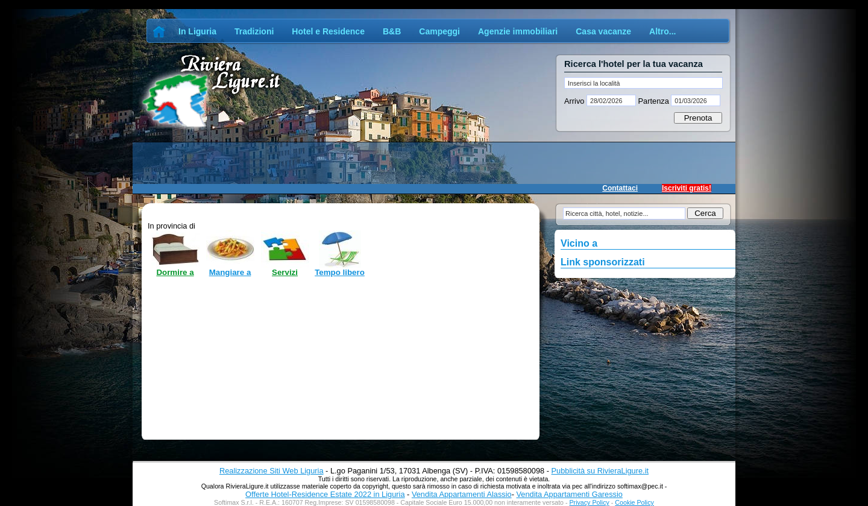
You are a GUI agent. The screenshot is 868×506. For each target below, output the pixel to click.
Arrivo (575, 101)
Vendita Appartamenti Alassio (462, 494)
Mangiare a (230, 272)
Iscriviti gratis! (686, 188)
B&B (392, 31)
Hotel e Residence (328, 31)
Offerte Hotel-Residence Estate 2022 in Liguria (324, 494)
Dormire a (174, 272)
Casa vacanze (603, 31)
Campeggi (439, 31)
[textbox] (643, 83)
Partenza (653, 101)
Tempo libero (340, 272)
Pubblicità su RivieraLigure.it (600, 470)
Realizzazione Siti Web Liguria (271, 470)
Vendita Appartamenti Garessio (569, 494)
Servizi (285, 272)
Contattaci (620, 188)
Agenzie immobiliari (518, 31)
